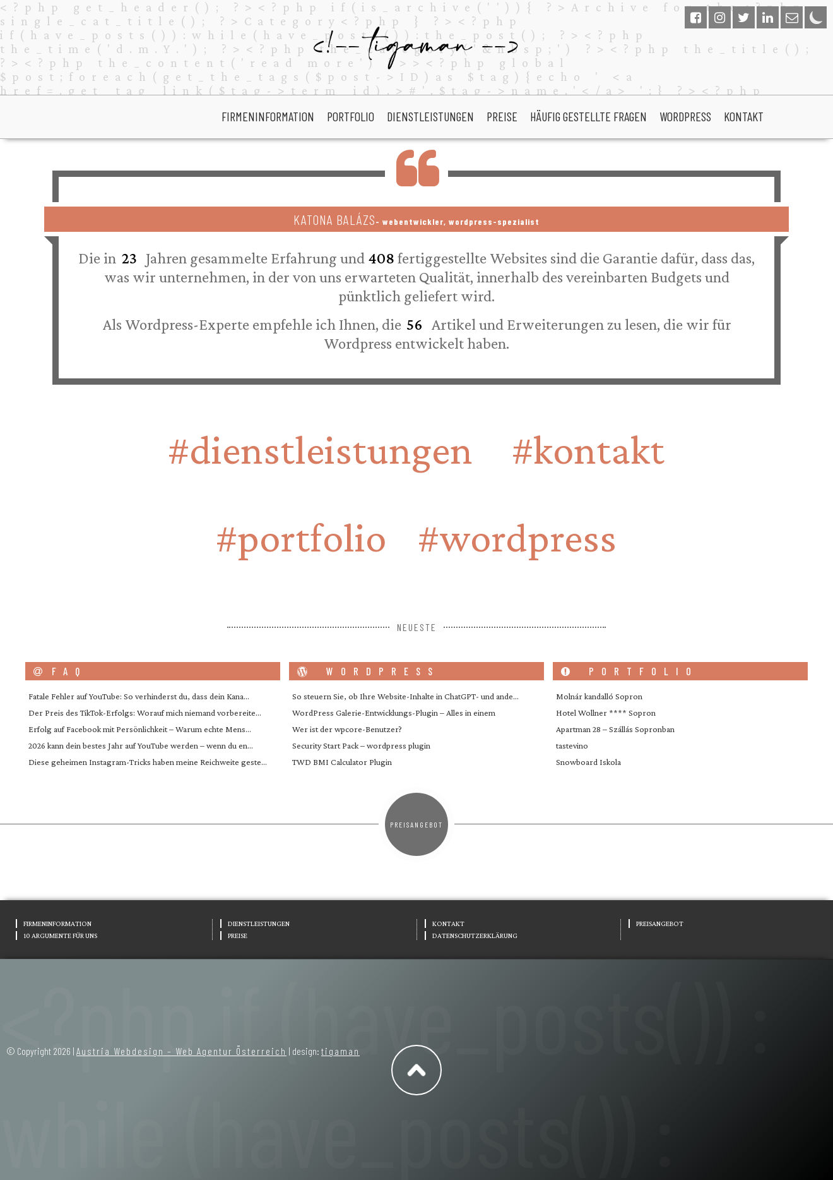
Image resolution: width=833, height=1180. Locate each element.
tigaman (340, 1051)
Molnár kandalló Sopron (599, 696)
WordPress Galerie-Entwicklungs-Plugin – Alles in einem (393, 712)
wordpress (685, 116)
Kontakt (744, 116)
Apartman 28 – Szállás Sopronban (615, 729)
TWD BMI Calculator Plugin (342, 762)
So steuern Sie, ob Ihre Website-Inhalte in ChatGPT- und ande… (405, 696)
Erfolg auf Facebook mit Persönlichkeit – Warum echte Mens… (139, 729)
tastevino (572, 745)
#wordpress (517, 537)
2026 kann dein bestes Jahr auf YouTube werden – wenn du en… (140, 745)
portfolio (350, 116)
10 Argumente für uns (60, 935)
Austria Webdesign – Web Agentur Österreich (181, 1051)
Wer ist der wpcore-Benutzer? (347, 729)
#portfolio (301, 537)
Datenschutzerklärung (474, 935)
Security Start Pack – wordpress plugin (361, 745)
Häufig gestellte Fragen (588, 116)
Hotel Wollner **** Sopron (606, 712)
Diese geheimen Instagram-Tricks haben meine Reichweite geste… (147, 762)
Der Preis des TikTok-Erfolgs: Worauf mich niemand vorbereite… (144, 712)
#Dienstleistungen (320, 449)
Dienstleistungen (430, 116)
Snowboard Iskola (588, 762)
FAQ (60, 671)
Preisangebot (416, 824)
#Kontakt (588, 449)
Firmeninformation (268, 116)
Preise (502, 116)
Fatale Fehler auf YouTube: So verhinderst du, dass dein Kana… (138, 696)
